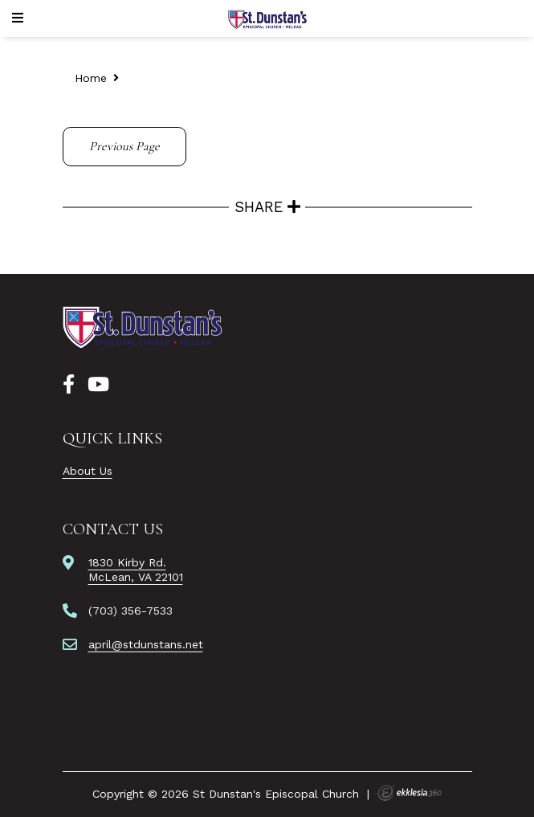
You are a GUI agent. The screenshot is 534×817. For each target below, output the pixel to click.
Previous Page (124, 146)
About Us (87, 470)
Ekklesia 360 (409, 793)
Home (91, 77)
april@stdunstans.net (145, 644)
